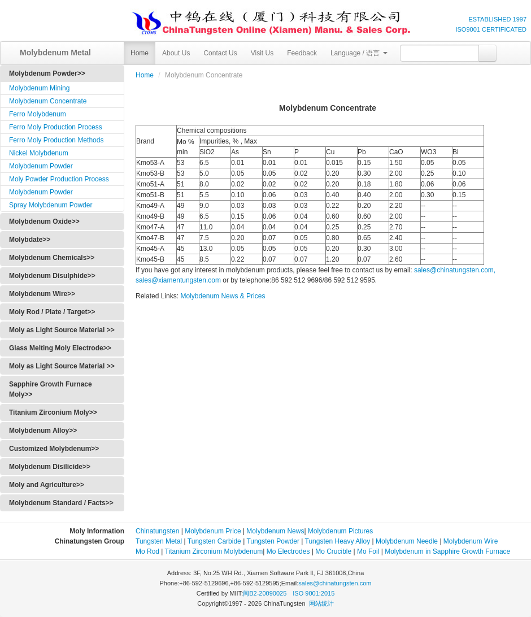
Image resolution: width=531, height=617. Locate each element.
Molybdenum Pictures (340, 531)
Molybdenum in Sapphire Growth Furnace (447, 551)
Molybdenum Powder (41, 166)
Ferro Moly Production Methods (56, 140)
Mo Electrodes (288, 551)
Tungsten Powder (272, 541)
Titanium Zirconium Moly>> (53, 412)
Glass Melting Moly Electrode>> (60, 348)
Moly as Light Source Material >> (62, 330)
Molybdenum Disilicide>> (49, 467)
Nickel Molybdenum (38, 153)
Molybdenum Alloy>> (43, 430)
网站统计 (321, 603)
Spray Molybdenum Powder (50, 205)
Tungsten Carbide (214, 541)
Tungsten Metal (159, 541)
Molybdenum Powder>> (47, 73)
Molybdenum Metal (51, 52)
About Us (176, 53)
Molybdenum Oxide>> (44, 221)
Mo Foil (368, 551)
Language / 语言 (359, 53)
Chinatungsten (157, 531)
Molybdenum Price (213, 531)
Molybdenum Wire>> (42, 294)
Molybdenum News (275, 531)
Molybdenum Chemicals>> (51, 258)
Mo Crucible (333, 551)
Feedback (302, 53)
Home (139, 53)
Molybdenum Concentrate (47, 101)
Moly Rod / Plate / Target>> (52, 312)
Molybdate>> (29, 240)
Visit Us (262, 53)
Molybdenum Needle (406, 541)
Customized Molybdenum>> (54, 449)
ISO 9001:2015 (313, 593)
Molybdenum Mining (39, 88)
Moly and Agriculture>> (46, 485)
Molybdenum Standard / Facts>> (61, 503)
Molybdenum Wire (470, 541)
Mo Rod (147, 551)
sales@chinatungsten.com (334, 583)
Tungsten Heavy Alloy (338, 541)
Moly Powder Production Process (59, 179)
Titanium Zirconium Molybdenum (214, 551)
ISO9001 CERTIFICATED (490, 29)
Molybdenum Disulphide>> (52, 276)
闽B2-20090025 (264, 593)
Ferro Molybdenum (37, 114)
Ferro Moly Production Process (55, 127)
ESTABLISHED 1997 (497, 19)
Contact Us (220, 53)
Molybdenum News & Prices (222, 296)
